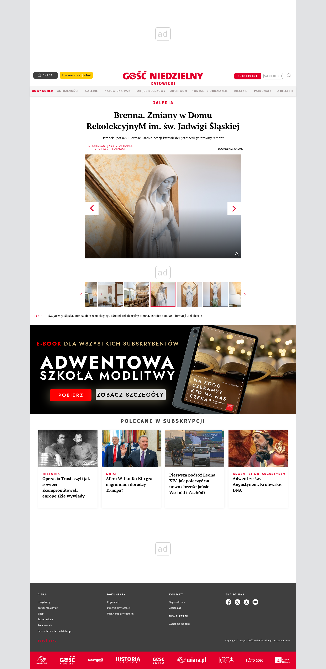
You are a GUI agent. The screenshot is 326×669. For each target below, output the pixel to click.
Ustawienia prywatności (120, 613)
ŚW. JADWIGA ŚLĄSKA (60, 316)
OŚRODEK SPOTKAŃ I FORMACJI (169, 316)
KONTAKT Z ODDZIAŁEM (210, 91)
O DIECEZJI (285, 91)
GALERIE (91, 91)
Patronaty (263, 91)
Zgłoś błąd (47, 640)
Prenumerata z (76, 75)
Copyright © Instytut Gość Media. (243, 640)
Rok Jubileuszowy (150, 91)
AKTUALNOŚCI (67, 91)
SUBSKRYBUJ (247, 76)
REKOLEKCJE (195, 316)
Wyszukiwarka (289, 75)
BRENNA (79, 316)
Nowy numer (42, 91)
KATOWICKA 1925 (118, 91)
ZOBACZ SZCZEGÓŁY (130, 395)
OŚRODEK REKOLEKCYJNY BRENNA (130, 316)
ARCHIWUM (178, 91)
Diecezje (240, 91)
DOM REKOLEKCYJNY (97, 316)
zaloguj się (273, 76)
